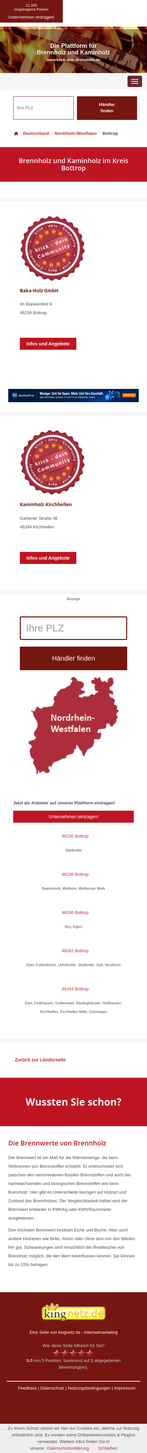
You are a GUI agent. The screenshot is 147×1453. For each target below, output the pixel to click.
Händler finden (107, 107)
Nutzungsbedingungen (89, 1388)
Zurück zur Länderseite (40, 1059)
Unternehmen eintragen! (73, 816)
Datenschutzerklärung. (68, 1448)
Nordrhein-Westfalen (76, 133)
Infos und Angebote (48, 343)
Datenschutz (52, 1388)
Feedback (27, 1388)
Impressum (124, 1388)
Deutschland (31, 133)
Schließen (107, 1448)
